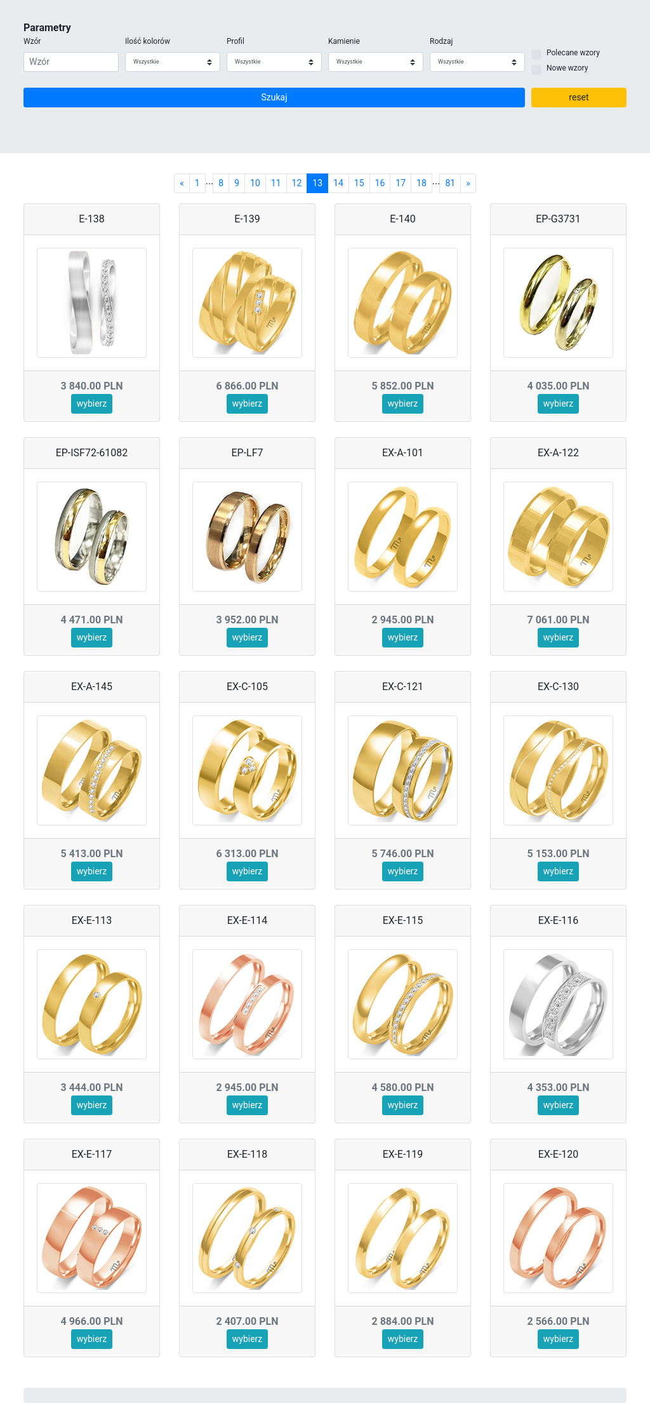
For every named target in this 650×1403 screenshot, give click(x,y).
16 (380, 183)
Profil (235, 41)
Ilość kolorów (147, 41)
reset (578, 97)
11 (276, 183)
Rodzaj (441, 41)
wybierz (92, 403)
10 (255, 183)
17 (400, 183)
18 (421, 183)
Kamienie (344, 41)
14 (338, 183)
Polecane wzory (573, 52)
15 (359, 183)
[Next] (468, 183)
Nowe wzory (567, 68)
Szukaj (274, 97)
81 (450, 183)
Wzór (32, 41)
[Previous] (182, 183)
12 (297, 183)
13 (317, 183)
